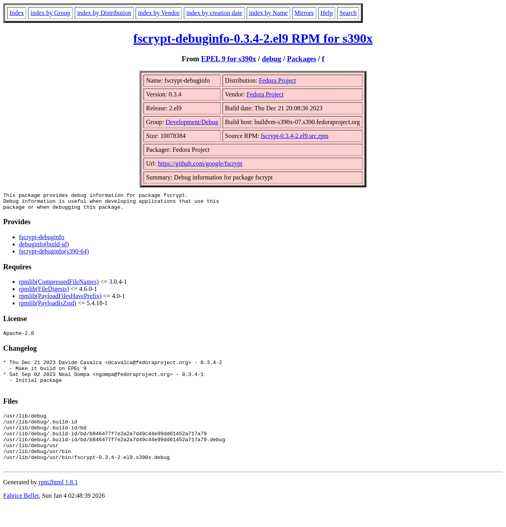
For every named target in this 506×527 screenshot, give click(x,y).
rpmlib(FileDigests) (44, 292)
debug (271, 59)
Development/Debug (192, 122)
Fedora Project (277, 80)
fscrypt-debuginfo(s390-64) (54, 254)
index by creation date (214, 12)
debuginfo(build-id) (44, 247)
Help (327, 12)
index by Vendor (158, 12)
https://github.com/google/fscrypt (200, 163)
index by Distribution (104, 12)
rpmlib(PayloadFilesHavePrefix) (60, 299)
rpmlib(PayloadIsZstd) (47, 306)
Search (348, 12)
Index (16, 12)
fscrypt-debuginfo (41, 240)
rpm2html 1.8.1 (58, 503)
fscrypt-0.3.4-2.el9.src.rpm (295, 135)
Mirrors (304, 12)
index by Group (50, 12)
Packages (301, 59)
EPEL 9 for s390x (228, 59)
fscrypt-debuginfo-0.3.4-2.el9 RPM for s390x (253, 38)
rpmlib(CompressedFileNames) (59, 285)
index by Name (268, 12)
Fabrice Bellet (21, 517)
